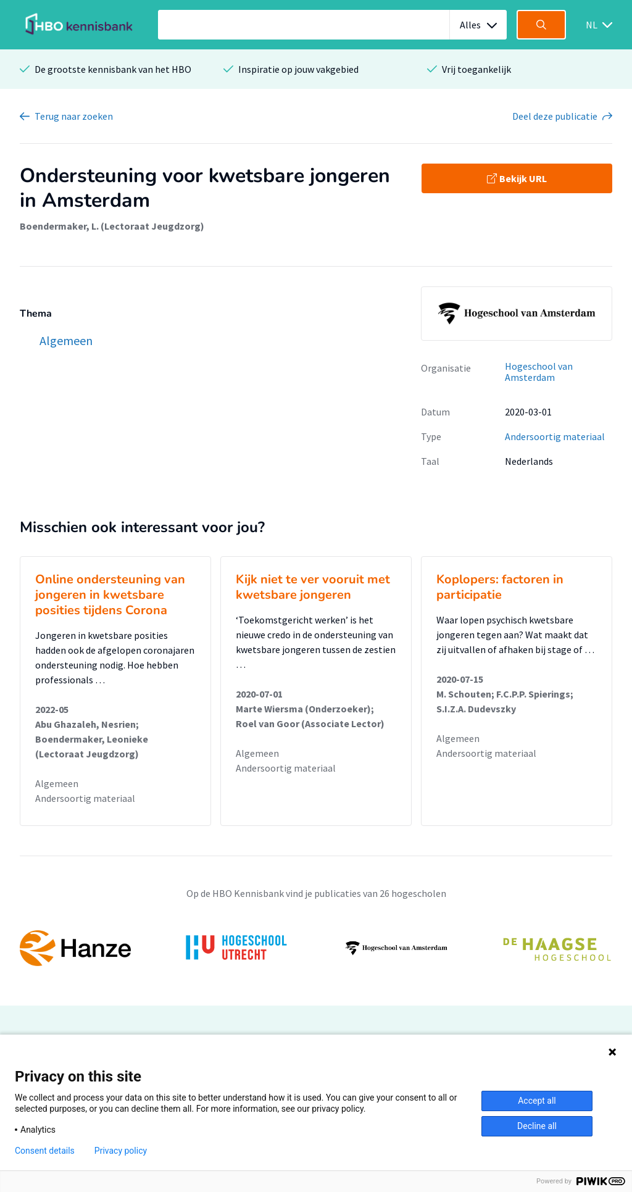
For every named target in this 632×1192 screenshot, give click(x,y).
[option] (316, 948)
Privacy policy (120, 1151)
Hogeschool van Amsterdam (539, 372)
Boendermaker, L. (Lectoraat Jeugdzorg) (112, 226)
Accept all (537, 1101)
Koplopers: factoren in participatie (499, 587)
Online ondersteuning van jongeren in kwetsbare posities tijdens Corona (110, 595)
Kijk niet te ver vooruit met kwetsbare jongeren (313, 587)
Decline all (537, 1126)
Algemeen (56, 783)
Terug (74, 116)
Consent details (45, 1151)
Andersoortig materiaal (555, 436)
